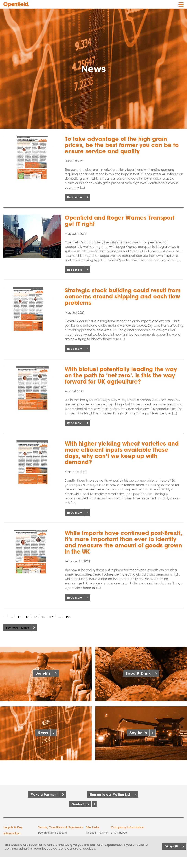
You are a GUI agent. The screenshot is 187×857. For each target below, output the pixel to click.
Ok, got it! (166, 846)
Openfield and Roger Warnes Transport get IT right (119, 221)
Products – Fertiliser (97, 825)
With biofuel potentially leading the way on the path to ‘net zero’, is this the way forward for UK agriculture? (121, 375)
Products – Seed (95, 835)
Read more (76, 197)
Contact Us (80, 801)
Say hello (138, 732)
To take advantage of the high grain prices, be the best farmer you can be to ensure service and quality (122, 145)
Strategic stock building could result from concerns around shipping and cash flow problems (123, 296)
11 (19, 617)
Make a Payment (44, 794)
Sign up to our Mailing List (109, 794)
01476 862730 (119, 825)
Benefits (42, 673)
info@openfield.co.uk (126, 830)
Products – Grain (95, 830)
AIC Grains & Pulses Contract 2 (56, 835)
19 (67, 617)
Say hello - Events (19, 627)
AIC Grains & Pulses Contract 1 (56, 830)
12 (27, 617)
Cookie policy (11, 831)
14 (43, 617)
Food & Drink (138, 673)
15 (51, 617)
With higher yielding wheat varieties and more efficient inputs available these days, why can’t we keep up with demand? (122, 452)
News (43, 732)
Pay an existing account (52, 825)
